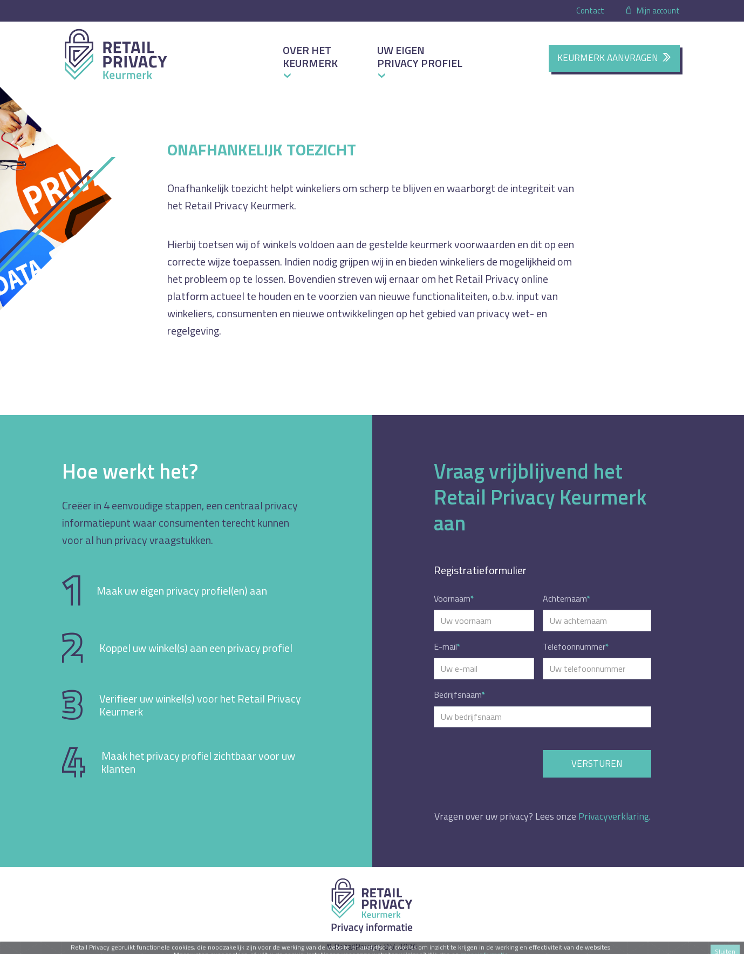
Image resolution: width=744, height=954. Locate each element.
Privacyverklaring (613, 816)
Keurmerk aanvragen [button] (614, 58)
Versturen (597, 764)
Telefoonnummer (576, 646)
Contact (590, 10)
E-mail (447, 646)
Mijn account (652, 10)
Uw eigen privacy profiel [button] (419, 56)
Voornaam (454, 598)
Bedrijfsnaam (460, 694)
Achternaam (567, 598)
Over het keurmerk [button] (310, 56)
